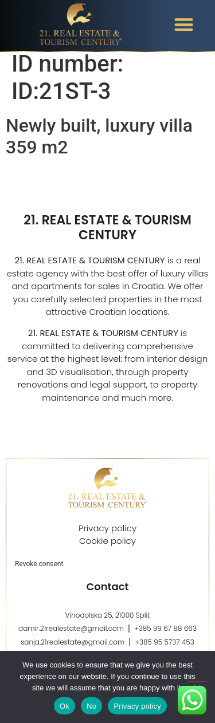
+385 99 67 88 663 (165, 635)
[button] (184, 24)
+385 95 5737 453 (164, 649)
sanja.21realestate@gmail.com (72, 649)
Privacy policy (137, 706)
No (91, 706)
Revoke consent (39, 571)
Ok (64, 706)
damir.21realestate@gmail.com (71, 635)
